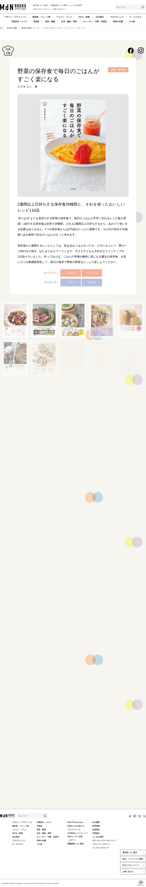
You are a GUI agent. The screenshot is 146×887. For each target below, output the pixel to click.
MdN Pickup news (75, 822)
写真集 (36, 21)
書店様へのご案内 (40, 5)
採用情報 (96, 826)
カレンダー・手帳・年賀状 (95, 21)
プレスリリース (74, 830)
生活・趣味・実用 (69, 21)
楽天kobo (92, 282)
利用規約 (96, 833)
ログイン (72, 840)
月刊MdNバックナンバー (78, 833)
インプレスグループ (100, 848)
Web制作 (100, 17)
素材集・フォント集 (41, 17)
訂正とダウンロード (41, 9)
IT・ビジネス (135, 17)
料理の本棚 (118, 21)
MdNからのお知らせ (76, 826)
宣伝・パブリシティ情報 (133, 859)
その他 (132, 21)
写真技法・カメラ (19, 21)
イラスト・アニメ (64, 17)
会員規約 (96, 830)
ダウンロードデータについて (104, 840)
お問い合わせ (58, 9)
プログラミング (117, 17)
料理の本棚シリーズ (30, 28)
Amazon (70, 273)
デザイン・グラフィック (15, 17)
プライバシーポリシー (101, 844)
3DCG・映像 (84, 17)
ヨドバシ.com (92, 273)
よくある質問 (75, 5)
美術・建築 (50, 21)
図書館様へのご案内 (59, 5)
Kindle (70, 282)
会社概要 (96, 822)
